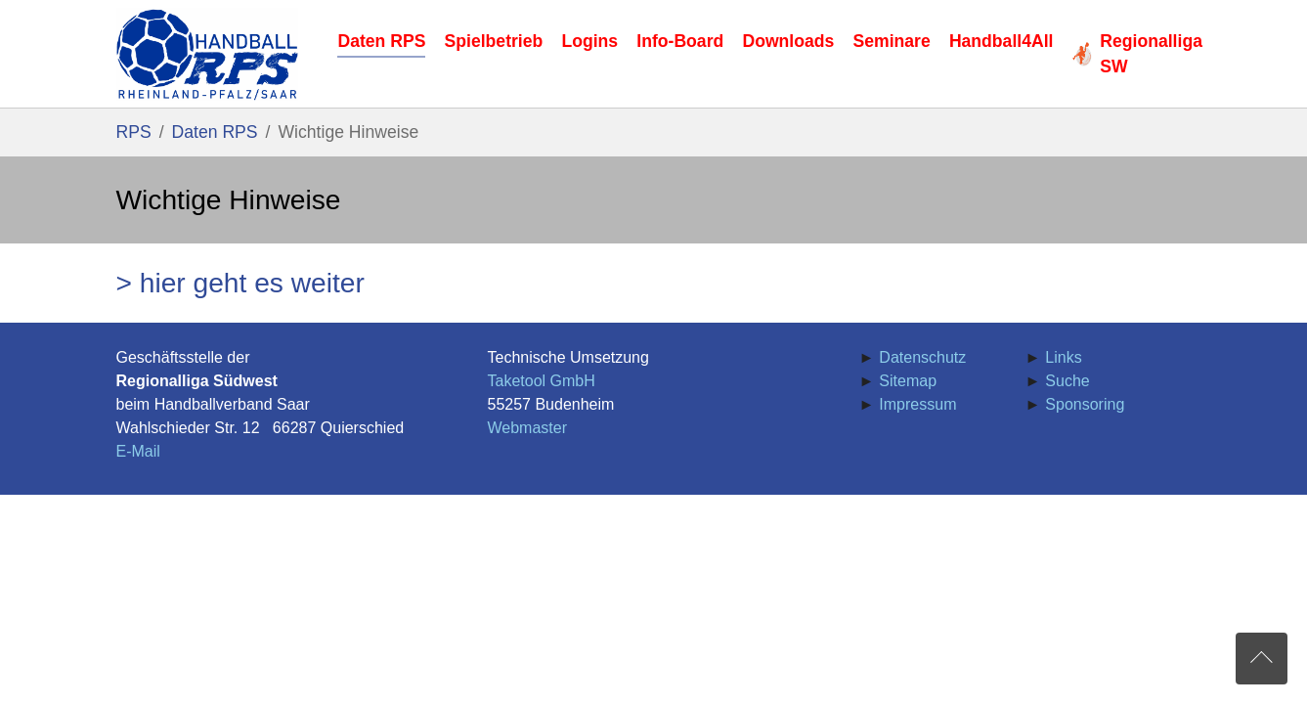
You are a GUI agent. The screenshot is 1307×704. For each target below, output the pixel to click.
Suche (1067, 381)
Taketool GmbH (541, 381)
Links (1063, 357)
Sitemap (908, 381)
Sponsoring (1084, 404)
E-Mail (138, 451)
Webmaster (528, 427)
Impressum (917, 404)
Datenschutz (922, 357)
